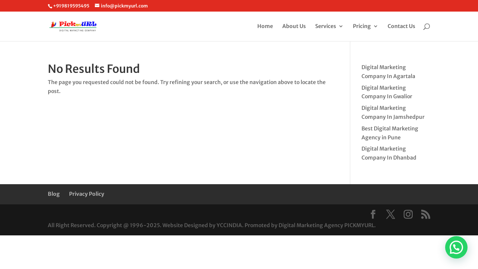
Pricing (362, 27)
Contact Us (401, 27)
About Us (294, 27)
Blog (54, 194)
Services (325, 27)
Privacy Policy (86, 194)
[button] (456, 247)
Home (265, 27)
